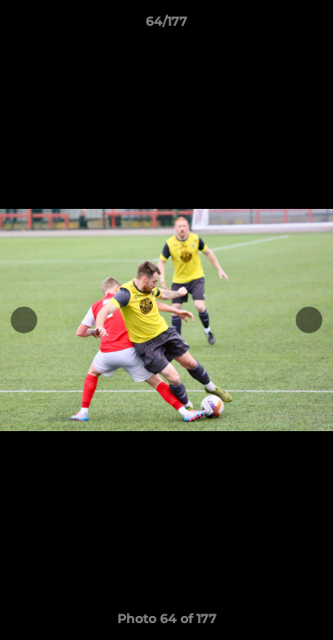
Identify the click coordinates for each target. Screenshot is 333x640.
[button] (311, 26)
